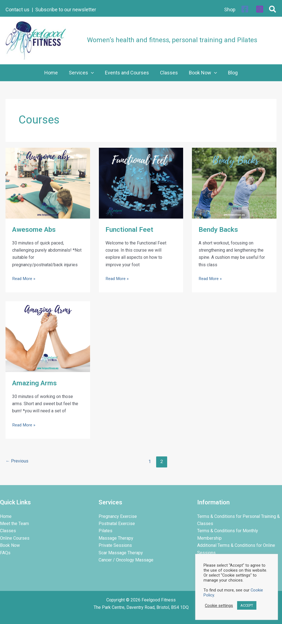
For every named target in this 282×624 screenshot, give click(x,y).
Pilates (105, 530)
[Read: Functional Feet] (141, 182)
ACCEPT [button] (246, 605)
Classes (8, 530)
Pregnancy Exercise (118, 516)
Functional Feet (130, 229)
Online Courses (14, 538)
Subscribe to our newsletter (65, 9)
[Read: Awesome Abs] (48, 182)
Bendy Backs (219, 229)
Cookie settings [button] (219, 605)
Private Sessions (115, 545)
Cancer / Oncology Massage (126, 560)
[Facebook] (245, 9)
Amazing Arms (35, 383)
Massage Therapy (116, 538)
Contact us (17, 9)
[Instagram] (260, 9)
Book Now (10, 545)
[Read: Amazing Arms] (48, 336)
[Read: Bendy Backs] (234, 182)
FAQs (5, 552)
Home (6, 516)
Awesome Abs (34, 229)
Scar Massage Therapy (121, 552)
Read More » (24, 278)
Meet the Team (14, 523)
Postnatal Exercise (117, 523)
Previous (17, 461)
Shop (229, 9)
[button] (272, 10)
